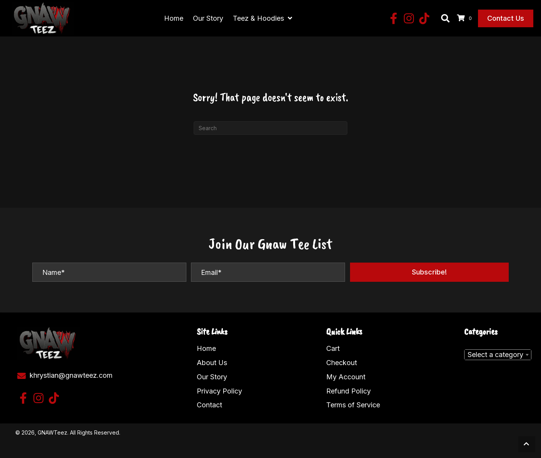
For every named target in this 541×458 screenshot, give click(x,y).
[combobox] (497, 354)
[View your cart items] (465, 18)
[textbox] (498, 355)
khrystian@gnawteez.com (71, 375)
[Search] (270, 128)
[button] (393, 18)
